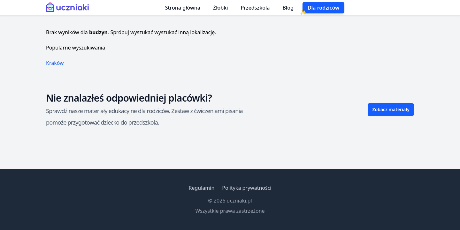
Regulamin (201, 187)
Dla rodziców (323, 7)
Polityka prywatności (246, 187)
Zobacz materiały (391, 109)
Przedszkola (255, 7)
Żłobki (220, 7)
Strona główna (182, 7)
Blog (287, 7)
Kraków (55, 62)
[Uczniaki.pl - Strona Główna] (69, 7)
